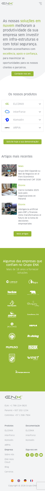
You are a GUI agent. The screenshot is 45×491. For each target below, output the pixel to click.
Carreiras (9, 472)
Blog (7, 467)
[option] (13, 480)
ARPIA (7, 445)
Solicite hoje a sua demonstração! (22, 141)
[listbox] (22, 480)
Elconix (21, 185)
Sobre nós (9, 454)
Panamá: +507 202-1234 (16, 410)
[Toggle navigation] (40, 3)
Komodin (9, 440)
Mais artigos (22, 234)
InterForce (10, 435)
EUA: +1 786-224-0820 (16, 405)
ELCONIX (9, 430)
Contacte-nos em (22, 74)
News (21, 166)
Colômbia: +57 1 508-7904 (17, 415)
